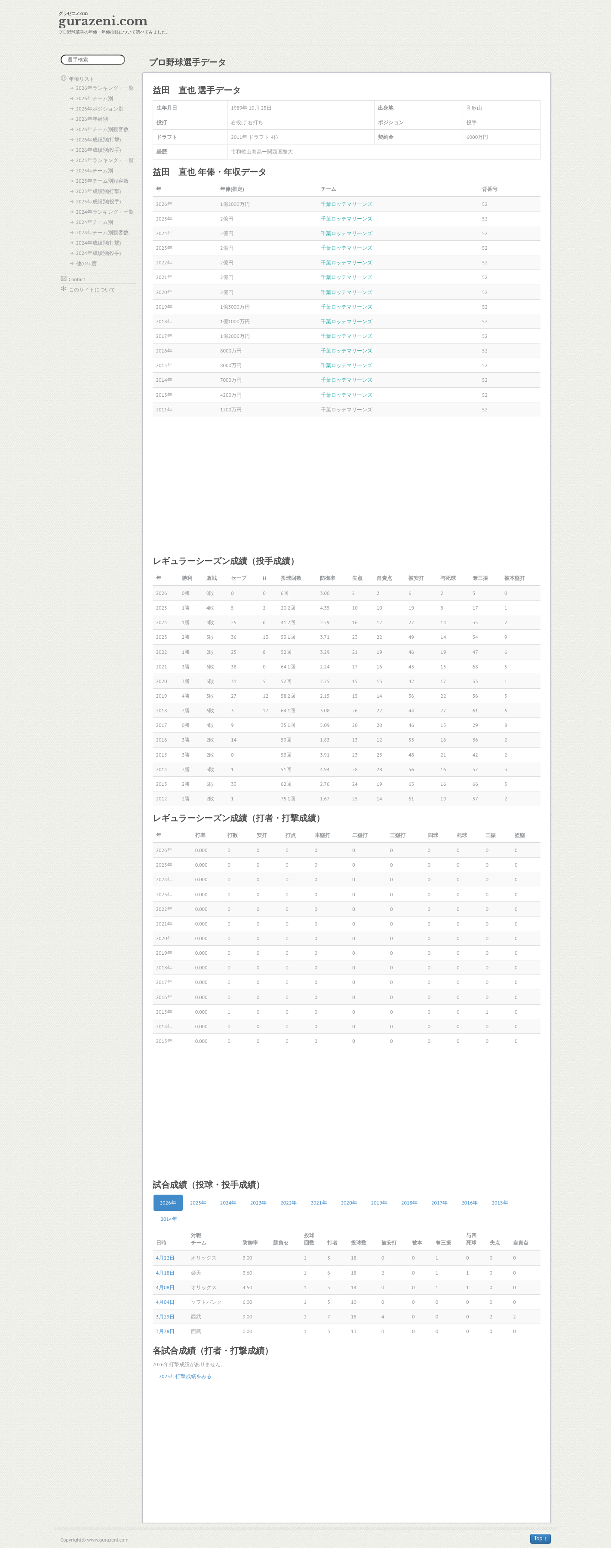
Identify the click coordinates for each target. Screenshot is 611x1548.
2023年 (258, 1202)
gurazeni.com (103, 21)
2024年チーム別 (94, 222)
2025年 (198, 1202)
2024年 (228, 1202)
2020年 (349, 1202)
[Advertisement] (346, 485)
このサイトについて (92, 289)
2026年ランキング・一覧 (105, 88)
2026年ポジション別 (99, 108)
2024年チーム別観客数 (102, 232)
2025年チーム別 (94, 170)
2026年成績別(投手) (98, 150)
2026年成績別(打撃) (98, 139)
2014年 (169, 1219)
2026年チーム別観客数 (102, 129)
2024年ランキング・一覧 (105, 211)
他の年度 (86, 263)
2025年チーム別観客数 (102, 181)
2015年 (499, 1202)
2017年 (439, 1202)
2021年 (318, 1202)
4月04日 (165, 1302)
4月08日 (165, 1287)
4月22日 (165, 1257)
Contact (77, 279)
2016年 (469, 1202)
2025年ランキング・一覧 (105, 160)
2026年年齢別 (92, 119)
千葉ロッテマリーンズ (346, 204)
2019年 (379, 1202)
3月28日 (165, 1331)
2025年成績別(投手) (98, 201)
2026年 (168, 1202)
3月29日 (165, 1316)
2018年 (409, 1202)
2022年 (288, 1202)
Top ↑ (540, 1538)
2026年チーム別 (94, 98)
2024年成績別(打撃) (98, 242)
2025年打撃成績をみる (185, 1376)
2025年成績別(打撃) (98, 191)
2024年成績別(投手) (98, 253)
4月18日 (165, 1272)
